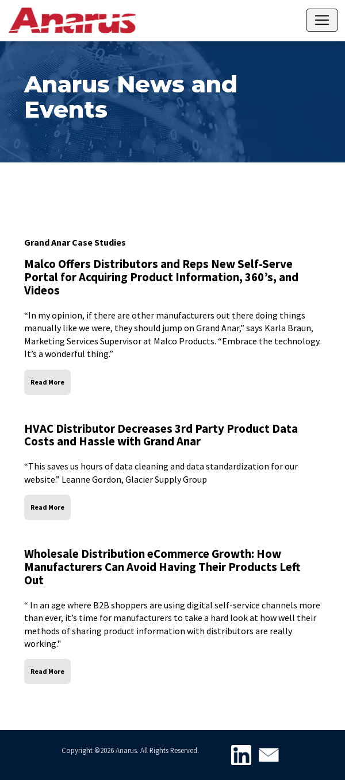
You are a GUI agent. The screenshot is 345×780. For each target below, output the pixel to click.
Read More (47, 382)
